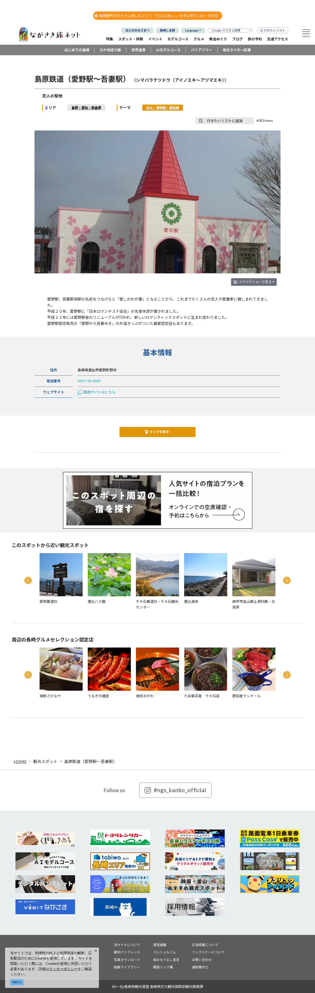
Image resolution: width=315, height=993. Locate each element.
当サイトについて (127, 945)
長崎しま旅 (167, 30)
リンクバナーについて (208, 952)
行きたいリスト (274, 30)
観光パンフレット (127, 952)
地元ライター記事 (237, 50)
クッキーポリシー (63, 969)
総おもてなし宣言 (166, 960)
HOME (20, 761)
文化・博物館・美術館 (162, 108)
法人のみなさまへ (137, 30)
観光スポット (45, 761)
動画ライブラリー (127, 967)
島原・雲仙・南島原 (86, 108)
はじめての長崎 (76, 50)
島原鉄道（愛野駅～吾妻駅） (90, 761)
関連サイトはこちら (96, 392)
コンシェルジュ (164, 952)
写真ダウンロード (127, 960)
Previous (28, 580)
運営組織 (159, 945)
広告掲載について (205, 945)
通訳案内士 (200, 967)
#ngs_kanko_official (175, 790)
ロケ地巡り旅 (110, 50)
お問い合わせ (202, 960)
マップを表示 (157, 432)
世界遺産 (138, 50)
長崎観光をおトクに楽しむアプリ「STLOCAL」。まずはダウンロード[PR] (156, 15)
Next (287, 580)
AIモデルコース (168, 50)
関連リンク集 (163, 967)
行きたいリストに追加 (220, 121)
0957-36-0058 (89, 381)
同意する (17, 982)
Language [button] (192, 30)
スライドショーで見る (256, 282)
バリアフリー (201, 50)
